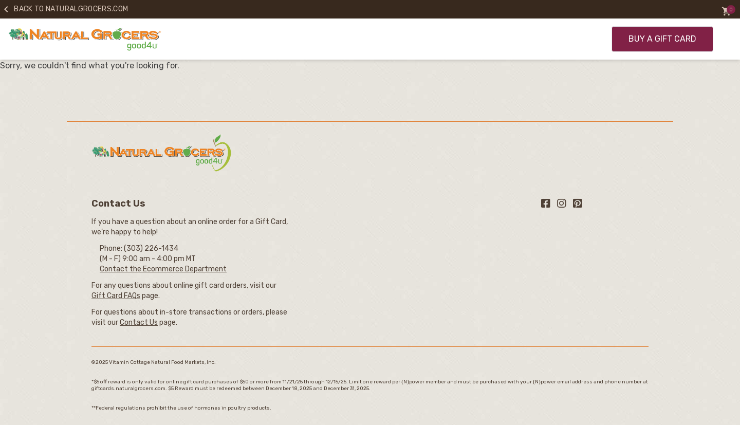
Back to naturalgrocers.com (64, 9)
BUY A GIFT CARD (662, 39)
